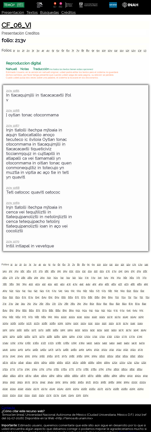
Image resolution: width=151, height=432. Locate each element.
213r (49, 395)
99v (56, 316)
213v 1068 (12, 187)
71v (135, 297)
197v (96, 382)
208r (116, 388)
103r (110, 316)
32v (80, 277)
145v (27, 349)
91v (97, 310)
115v (12, 329)
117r (33, 329)
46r (107, 284)
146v (43, 349)
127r (34, 336)
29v (42, 277)
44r (81, 284)
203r (36, 388)
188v (106, 375)
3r (33, 50)
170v (122, 362)
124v (143, 329)
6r (63, 50)
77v (60, 303)
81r (105, 303)
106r (13, 323)
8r (82, 50)
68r (90, 297)
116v (26, 329)
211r (20, 395)
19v (65, 271)
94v (135, 310)
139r (74, 342)
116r (19, 329)
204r (52, 388)
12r (127, 50)
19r (59, 271)
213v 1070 (12, 241)
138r (58, 342)
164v (29, 362)
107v (37, 323)
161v (125, 355)
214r (63, 395)
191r (145, 375)
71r (129, 297)
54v (66, 290)
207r (100, 388)
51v (30, 290)
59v (122, 290)
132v (117, 336)
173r (12, 369)
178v (94, 369)
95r (141, 310)
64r (37, 297)
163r (5, 362)
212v (41, 395)
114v (140, 323)
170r (114, 362)
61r (142, 290)
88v (57, 310)
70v (123, 297)
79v (85, 303)
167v (75, 362)
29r (36, 277)
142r (119, 342)
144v (13, 349)
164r (21, 362)
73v (11, 303)
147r (50, 349)
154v (20, 355)
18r (47, 271)
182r (5, 375)
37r (138, 277)
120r (77, 329)
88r (51, 310)
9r (93, 50)
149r (81, 349)
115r (5, 329)
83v (137, 303)
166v (60, 362)
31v (68, 277)
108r (44, 323)
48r (133, 284)
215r (78, 395)
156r (42, 355)
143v (142, 342)
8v (87, 50)
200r (134, 382)
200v (143, 382)
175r (41, 369)
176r (56, 369)
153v (5, 355)
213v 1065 (12, 90)
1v (18, 50)
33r (87, 277)
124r (136, 329)
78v (72, 303)
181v (139, 369)
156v (50, 355)
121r (92, 329)
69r (104, 297)
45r (94, 284)
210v (13, 395)
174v (34, 369)
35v (118, 277)
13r (140, 50)
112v (111, 323)
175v (49, 369)
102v (102, 316)
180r (116, 369)
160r (102, 355)
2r (23, 50)
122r (106, 329)
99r (50, 316)
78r (66, 303)
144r (5, 349)
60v (135, 290)
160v (110, 355)
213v (56, 395)
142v (126, 342)
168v (91, 362)
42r (56, 284)
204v (60, 388)
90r (78, 310)
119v (70, 329)
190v (138, 375)
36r (125, 277)
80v (98, 303)
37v (144, 277)
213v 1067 (12, 125)
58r (110, 290)
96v (18, 316)
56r (85, 290)
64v (44, 297)
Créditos (68, 12)
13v (146, 50)
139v (82, 342)
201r (5, 388)
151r (111, 349)
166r (52, 362)
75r (29, 303)
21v (90, 271)
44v (88, 284)
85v (18, 310)
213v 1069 (12, 203)
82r (118, 303)
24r (120, 271)
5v (57, 50)
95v (5, 316)
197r (88, 382)
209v (140, 388)
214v (71, 395)
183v (28, 375)
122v (114, 329)
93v (122, 310)
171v (136, 362)
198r (103, 382)
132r (109, 336)
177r (71, 369)
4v (48, 50)
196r (73, 382)
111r (90, 323)
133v (132, 336)
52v (42, 290)
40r (31, 284)
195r (57, 382)
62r (11, 297)
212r (34, 395)
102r (94, 316)
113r (118, 323)
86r (24, 310)
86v (31, 310)
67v (83, 297)
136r (28, 342)
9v (98, 50)
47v (126, 284)
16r (22, 271)
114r (132, 323)
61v (5, 297)
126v (27, 336)
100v (72, 316)
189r (114, 375)
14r (146, 264)
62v (17, 297)
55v (79, 290)
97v (30, 316)
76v (47, 303)
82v (124, 303)
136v (36, 342)
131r (94, 336)
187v (90, 375)
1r (14, 50)
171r (129, 362)
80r (92, 303)
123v (128, 329)
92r (103, 310)
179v (108, 369)
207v (108, 388)
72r (141, 297)
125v (12, 336)
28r (23, 277)
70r (117, 297)
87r (38, 310)
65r (50, 297)
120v (85, 329)
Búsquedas (49, 12)
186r (67, 375)
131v (102, 336)
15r (10, 271)
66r (63, 297)
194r (42, 382)
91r (91, 310)
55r (73, 290)
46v (113, 284)
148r (66, 349)
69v (110, 297)
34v (106, 277)
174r (27, 369)
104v (133, 316)
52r (36, 290)
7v (77, 50)
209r (132, 388)
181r (132, 369)
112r (104, 323)
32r (74, 277)
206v (92, 388)
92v (109, 310)
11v (122, 50)
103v (118, 316)
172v (5, 369)
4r (42, 50)
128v (57, 336)
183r (20, 375)
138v (66, 342)
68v (97, 297)
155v (34, 355)
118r (48, 329)
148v (74, 349)
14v (5, 271)
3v (38, 50)
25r (133, 271)
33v (93, 277)
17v (41, 271)
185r (51, 375)
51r (24, 290)
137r (43, 342)
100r (64, 316)
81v (111, 303)
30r (49, 277)
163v (13, 362)
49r (146, 284)
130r (79, 336)
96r (11, 316)
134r (139, 336)
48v (139, 284)
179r (101, 369)
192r (12, 382)
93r (116, 310)
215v (85, 395)
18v (53, 271)
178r (86, 369)
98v (43, 316)
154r (12, 355)
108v (53, 323)
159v (94, 355)
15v (16, 271)
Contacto (8, 407)
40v (37, 284)
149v (89, 349)
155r (27, 355)
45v (101, 284)
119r (62, 329)
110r (75, 323)
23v (114, 271)
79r (79, 303)
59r (116, 290)
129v (72, 336)
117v (40, 329)
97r (24, 316)
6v (68, 50)
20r (71, 271)
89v (71, 310)
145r (20, 349)
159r (86, 355)
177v (78, 369)
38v (11, 284)
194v (50, 382)
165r (36, 362)
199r (119, 382)
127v (42, 336)
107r (29, 323)
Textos (32, 12)
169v (107, 362)
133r (124, 336)
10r (104, 50)
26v (5, 277)
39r (18, 284)
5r (53, 50)
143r (134, 342)
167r (67, 362)
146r (35, 349)
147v (58, 349)
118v (55, 329)
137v (51, 342)
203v (44, 388)
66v (70, 297)
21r (84, 271)
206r (84, 388)
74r (17, 303)
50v (18, 290)
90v (84, 310)
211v (27, 395)
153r (140, 349)
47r (120, 284)
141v (112, 342)
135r (13, 342)
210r (5, 395)
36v (131, 277)
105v (5, 323)
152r (125, 349)
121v (99, 329)
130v (87, 336)
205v (76, 388)
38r (5, 284)
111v (97, 323)
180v (124, 369)
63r (24, 297)
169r (99, 362)
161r (118, 355)
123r (121, 329)
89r (65, 310)
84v (5, 310)
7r (73, 50)
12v (133, 50)
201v (13, 388)
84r (144, 303)
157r (57, 355)
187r (83, 375)
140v (97, 342)
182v (13, 375)
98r (37, 316)
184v (44, 375)
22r (96, 271)
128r (49, 336)
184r (36, 375)
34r (100, 277)
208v (124, 388)
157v (64, 355)
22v (102, 271)
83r (131, 303)
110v (83, 323)
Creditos (32, 33)
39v (24, 284)
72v (147, 297)
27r (11, 277)
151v (118, 349)
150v (104, 349)
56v (91, 290)
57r (98, 290)
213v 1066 (12, 110)
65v (57, 297)
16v (29, 271)
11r (116, 50)
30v (55, 277)
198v (111, 382)
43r (69, 284)
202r (20, 388)
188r (98, 375)
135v (20, 342)
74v (23, 303)
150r (96, 349)
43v (75, 284)
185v (59, 375)
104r (125, 316)
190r (130, 375)
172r (143, 362)
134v (5, 342)
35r (112, 277)
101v (87, 316)
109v (68, 323)
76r (41, 303)
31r (62, 277)
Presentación (13, 12)
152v (133, 349)
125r (5, 336)
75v (35, 303)
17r (35, 271)
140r (89, 342)
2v (28, 50)
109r (60, 323)
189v (122, 375)
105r (141, 316)
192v (20, 382)
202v (28, 388)
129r (64, 336)
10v (110, 50)
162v (140, 355)
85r (11, 310)
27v (17, 277)
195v (65, 382)
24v (126, 271)
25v (139, 271)
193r (27, 382)
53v (54, 290)
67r (77, 297)
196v (81, 382)
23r (108, 271)
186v (75, 375)
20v (78, 271)
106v (21, 323)
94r (129, 310)
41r (44, 284)
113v (125, 323)
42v (62, 284)
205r (68, 388)
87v (44, 310)
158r (72, 355)
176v (64, 369)
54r (60, 290)
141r (104, 342)
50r (11, 290)
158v (79, 355)
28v (30, 277)
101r (79, 316)
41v (50, 284)
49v (5, 290)
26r (145, 271)
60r (129, 290)
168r (83, 362)
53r (48, 290)
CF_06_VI (16, 25)
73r (4, 303)
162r (132, 355)
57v (104, 290)
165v (44, 362)
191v (5, 382)
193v (35, 382)
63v (30, 297)
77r (54, 303)
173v (20, 369)
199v (126, 382)
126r (19, 336)
